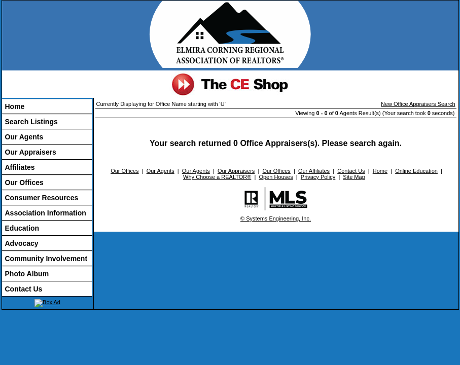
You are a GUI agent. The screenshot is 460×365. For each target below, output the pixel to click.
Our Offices (24, 182)
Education (22, 228)
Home (15, 106)
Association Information (45, 213)
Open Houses (276, 177)
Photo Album (27, 274)
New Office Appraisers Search (418, 104)
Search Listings (31, 122)
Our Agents (24, 137)
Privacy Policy (318, 177)
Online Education (416, 171)
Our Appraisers (30, 152)
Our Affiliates (314, 171)
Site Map (354, 177)
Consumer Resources (42, 198)
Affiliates (20, 167)
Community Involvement (46, 258)
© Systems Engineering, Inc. (275, 218)
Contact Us (24, 289)
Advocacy (22, 243)
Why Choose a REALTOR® (217, 177)
